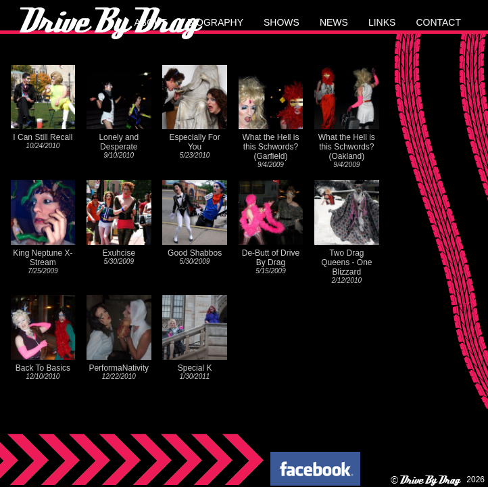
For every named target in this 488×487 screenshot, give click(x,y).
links (381, 22)
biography (215, 22)
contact (438, 22)
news (334, 22)
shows (281, 22)
